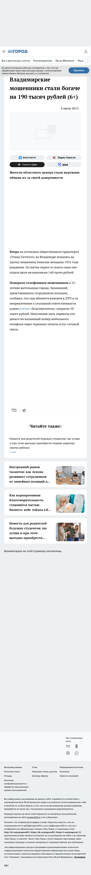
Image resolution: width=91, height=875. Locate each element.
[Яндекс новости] (63, 157)
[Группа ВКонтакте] (27, 157)
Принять (79, 70)
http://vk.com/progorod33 (17, 832)
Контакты (64, 771)
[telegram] (25, 410)
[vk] (14, 410)
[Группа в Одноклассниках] (76, 746)
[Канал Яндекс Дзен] (27, 164)
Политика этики (12, 771)
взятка (24, 309)
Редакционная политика (71, 767)
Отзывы (8, 776)
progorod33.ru (33, 817)
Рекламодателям (42, 60)
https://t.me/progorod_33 (68, 832)
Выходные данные (13, 767)
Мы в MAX (83, 60)
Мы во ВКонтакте (64, 60)
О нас (34, 767)
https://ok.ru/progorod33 (43, 832)
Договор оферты (40, 776)
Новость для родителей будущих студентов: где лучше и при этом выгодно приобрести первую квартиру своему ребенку (45, 445)
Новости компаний (69, 776)
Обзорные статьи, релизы (44, 771)
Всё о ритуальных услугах (16, 60)
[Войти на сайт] (85, 51)
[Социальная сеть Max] (63, 164)
